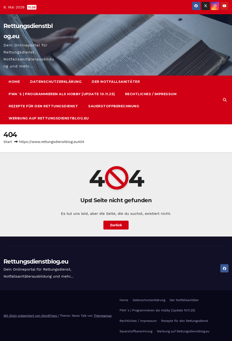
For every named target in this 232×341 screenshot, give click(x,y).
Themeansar (103, 315)
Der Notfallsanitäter (116, 82)
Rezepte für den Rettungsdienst (43, 106)
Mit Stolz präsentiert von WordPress (31, 315)
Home (14, 82)
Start (8, 142)
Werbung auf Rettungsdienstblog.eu (49, 118)
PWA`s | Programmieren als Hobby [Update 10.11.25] (62, 94)
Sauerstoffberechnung (113, 106)
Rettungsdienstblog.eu (36, 261)
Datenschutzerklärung (55, 82)
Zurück (116, 225)
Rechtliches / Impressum (151, 94)
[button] (225, 100)
